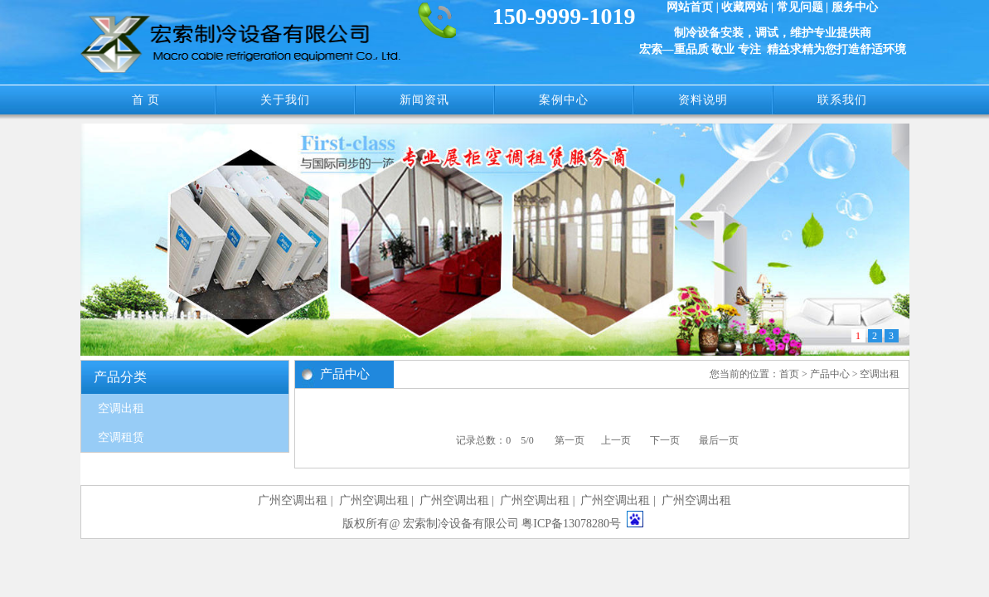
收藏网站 (744, 7)
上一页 (616, 440)
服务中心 (854, 7)
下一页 (665, 440)
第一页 (569, 440)
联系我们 (842, 100)
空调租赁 (121, 437)
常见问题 (800, 7)
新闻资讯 (424, 100)
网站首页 (690, 7)
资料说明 (703, 100)
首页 (789, 374)
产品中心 (830, 374)
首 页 (146, 100)
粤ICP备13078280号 (571, 523)
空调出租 (121, 408)
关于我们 (285, 100)
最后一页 (719, 440)
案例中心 (564, 100)
